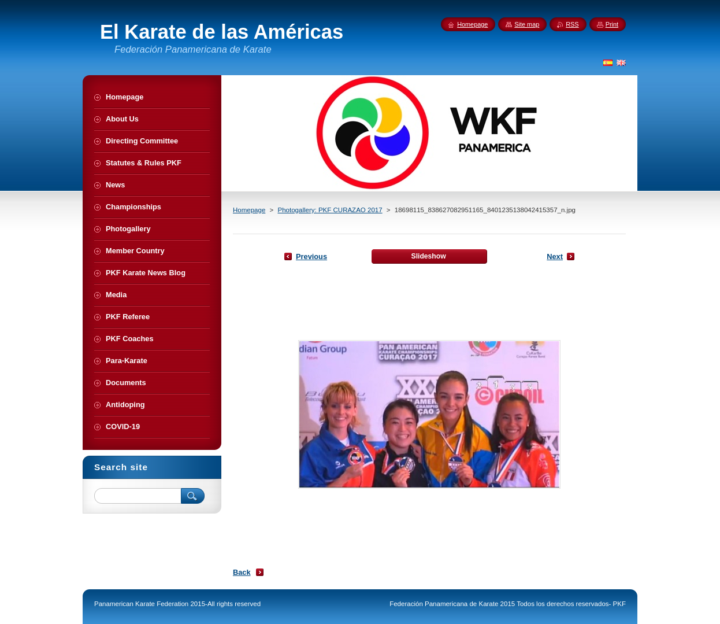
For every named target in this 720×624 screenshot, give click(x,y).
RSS (572, 24)
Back (242, 572)
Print (612, 24)
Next (555, 256)
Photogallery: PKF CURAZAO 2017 (329, 209)
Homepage (249, 209)
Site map (526, 24)
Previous (311, 256)
